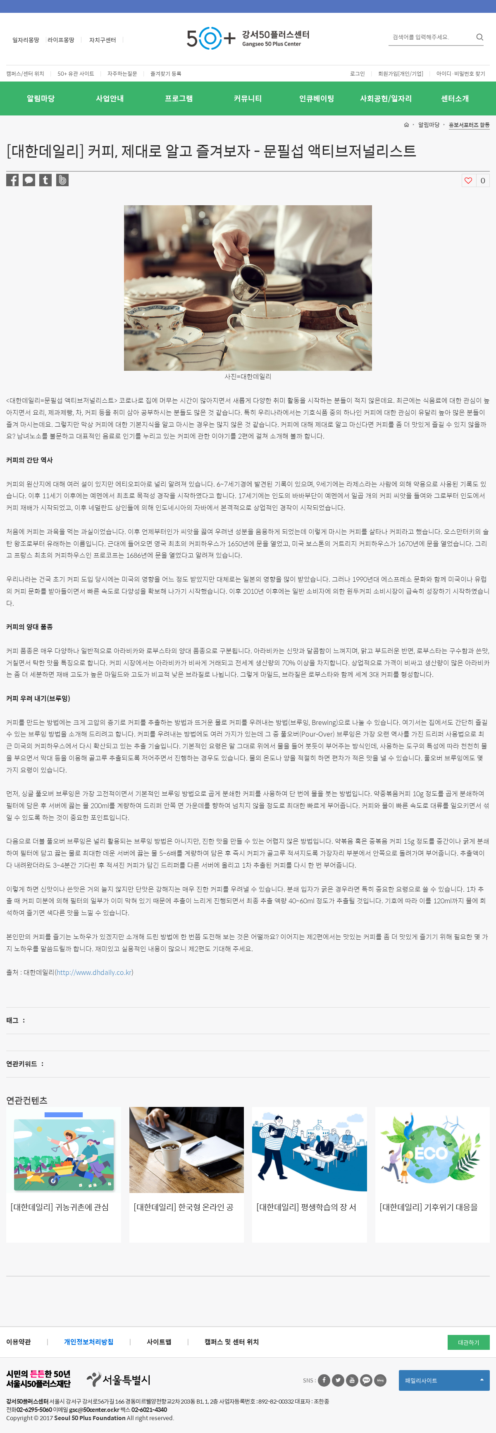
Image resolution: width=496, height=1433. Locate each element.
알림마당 (41, 98)
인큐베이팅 (316, 98)
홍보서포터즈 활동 (469, 125)
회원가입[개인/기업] (400, 73)
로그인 (357, 73)
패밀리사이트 (444, 1383)
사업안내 (110, 98)
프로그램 (179, 98)
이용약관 (18, 1342)
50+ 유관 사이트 (75, 73)
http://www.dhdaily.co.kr (94, 972)
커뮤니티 (248, 98)
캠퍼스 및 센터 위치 (232, 1342)
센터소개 (455, 98)
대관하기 (468, 1342)
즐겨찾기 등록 (165, 73)
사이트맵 (159, 1342)
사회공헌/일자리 (386, 98)
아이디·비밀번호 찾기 (460, 73)
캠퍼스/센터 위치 (25, 73)
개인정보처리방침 (89, 1342)
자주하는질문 (122, 73)
